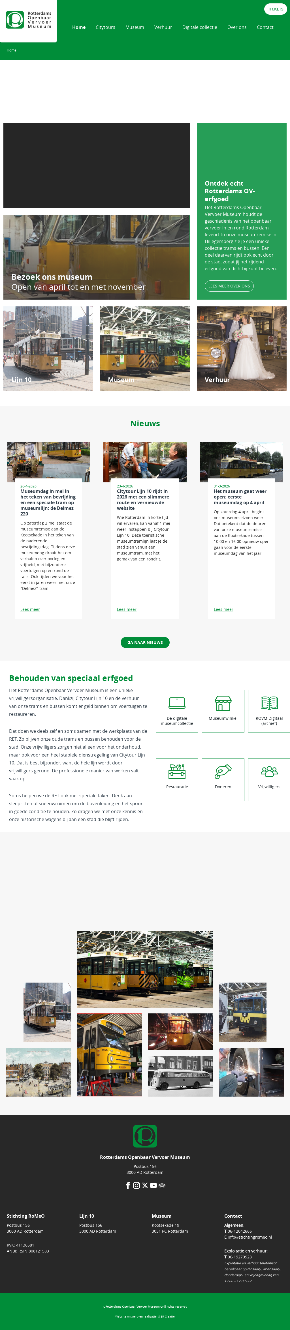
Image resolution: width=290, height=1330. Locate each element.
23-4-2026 (125, 486)
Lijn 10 (21, 379)
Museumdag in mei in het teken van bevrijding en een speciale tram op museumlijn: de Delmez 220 (48, 502)
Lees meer (30, 609)
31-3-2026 (222, 486)
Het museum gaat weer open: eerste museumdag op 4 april (240, 497)
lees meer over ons (229, 286)
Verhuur (163, 27)
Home (79, 27)
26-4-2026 (28, 486)
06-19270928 (240, 1257)
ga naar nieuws (145, 642)
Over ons (237, 27)
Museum (134, 27)
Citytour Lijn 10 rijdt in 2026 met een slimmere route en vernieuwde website (143, 499)
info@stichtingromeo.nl (250, 1237)
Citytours (105, 27)
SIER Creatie (166, 1316)
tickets (275, 9)
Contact (265, 27)
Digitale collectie (199, 27)
